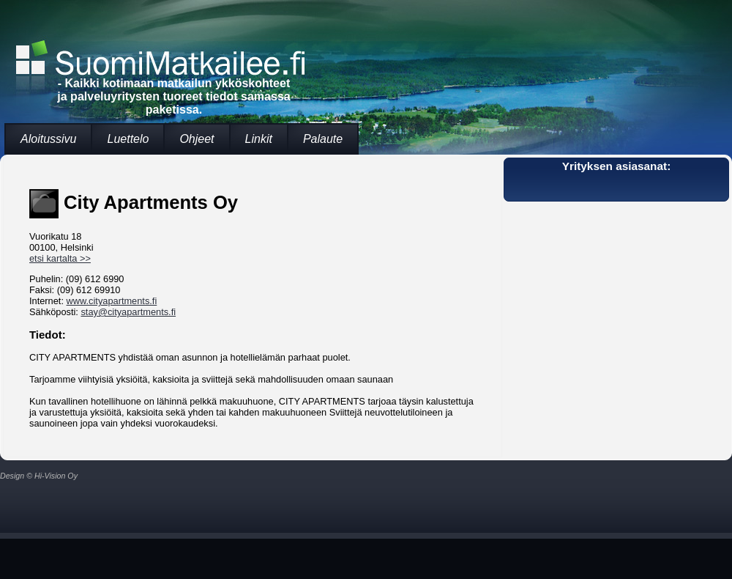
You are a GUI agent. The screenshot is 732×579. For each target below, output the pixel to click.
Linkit (258, 139)
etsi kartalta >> (60, 258)
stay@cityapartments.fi (128, 311)
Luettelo (128, 139)
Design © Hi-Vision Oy (39, 475)
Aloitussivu (48, 139)
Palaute (323, 139)
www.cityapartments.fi (112, 300)
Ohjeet (196, 139)
